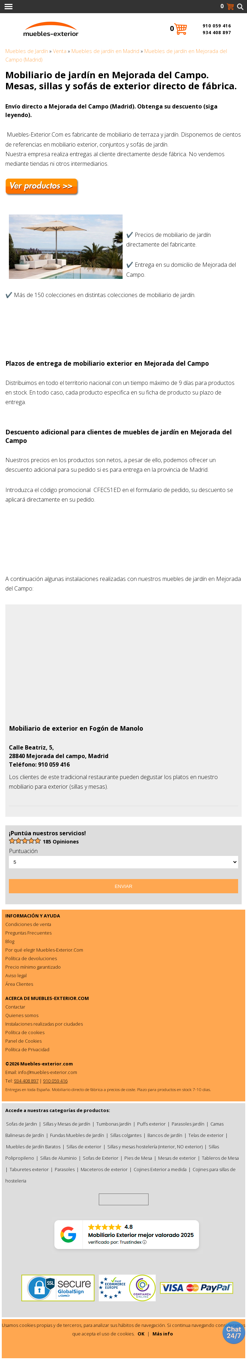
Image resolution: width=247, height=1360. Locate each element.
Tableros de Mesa (220, 1158)
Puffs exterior (151, 1124)
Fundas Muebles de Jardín (77, 1135)
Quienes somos (21, 1015)
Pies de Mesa (138, 1158)
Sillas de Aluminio (58, 1158)
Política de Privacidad (27, 1049)
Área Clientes (19, 984)
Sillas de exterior (83, 1146)
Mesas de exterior (177, 1158)
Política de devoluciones (31, 958)
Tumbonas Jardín (113, 1124)
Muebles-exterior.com (46, 1063)
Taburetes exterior (29, 1169)
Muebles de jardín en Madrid (105, 51)
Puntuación (23, 851)
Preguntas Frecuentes (28, 933)
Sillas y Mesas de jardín (66, 1124)
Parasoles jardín (188, 1124)
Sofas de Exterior (100, 1158)
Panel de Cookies (23, 1041)
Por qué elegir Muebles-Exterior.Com (44, 950)
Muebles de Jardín (26, 51)
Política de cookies (24, 1032)
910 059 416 (217, 26)
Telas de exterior (206, 1135)
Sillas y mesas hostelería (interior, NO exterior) (155, 1146)
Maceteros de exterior (104, 1169)
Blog (9, 941)
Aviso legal (16, 975)
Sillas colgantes (125, 1135)
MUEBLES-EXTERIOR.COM (60, 998)
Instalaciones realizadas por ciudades (44, 1024)
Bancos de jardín (164, 1135)
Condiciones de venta (28, 924)
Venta (59, 51)
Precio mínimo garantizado (33, 967)
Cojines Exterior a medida (160, 1169)
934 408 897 (217, 33)
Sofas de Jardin (21, 1124)
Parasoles (65, 1169)
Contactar (15, 1007)
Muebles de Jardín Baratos (33, 1146)
